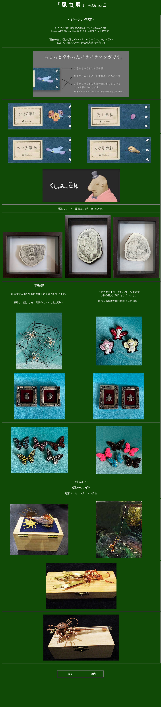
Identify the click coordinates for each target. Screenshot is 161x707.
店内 (93, 673)
